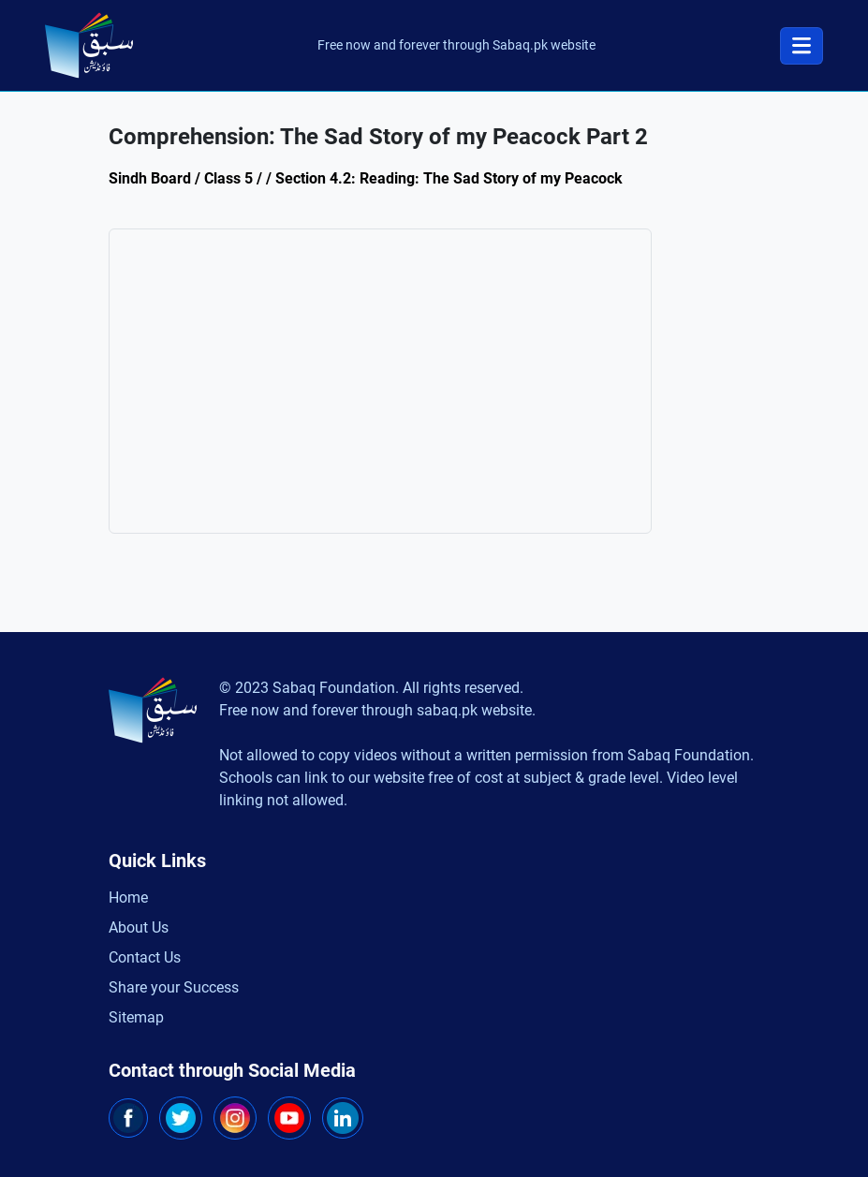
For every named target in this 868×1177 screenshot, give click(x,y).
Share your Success (174, 987)
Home (128, 897)
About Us (139, 927)
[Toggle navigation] (801, 46)
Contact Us (145, 957)
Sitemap (136, 1017)
